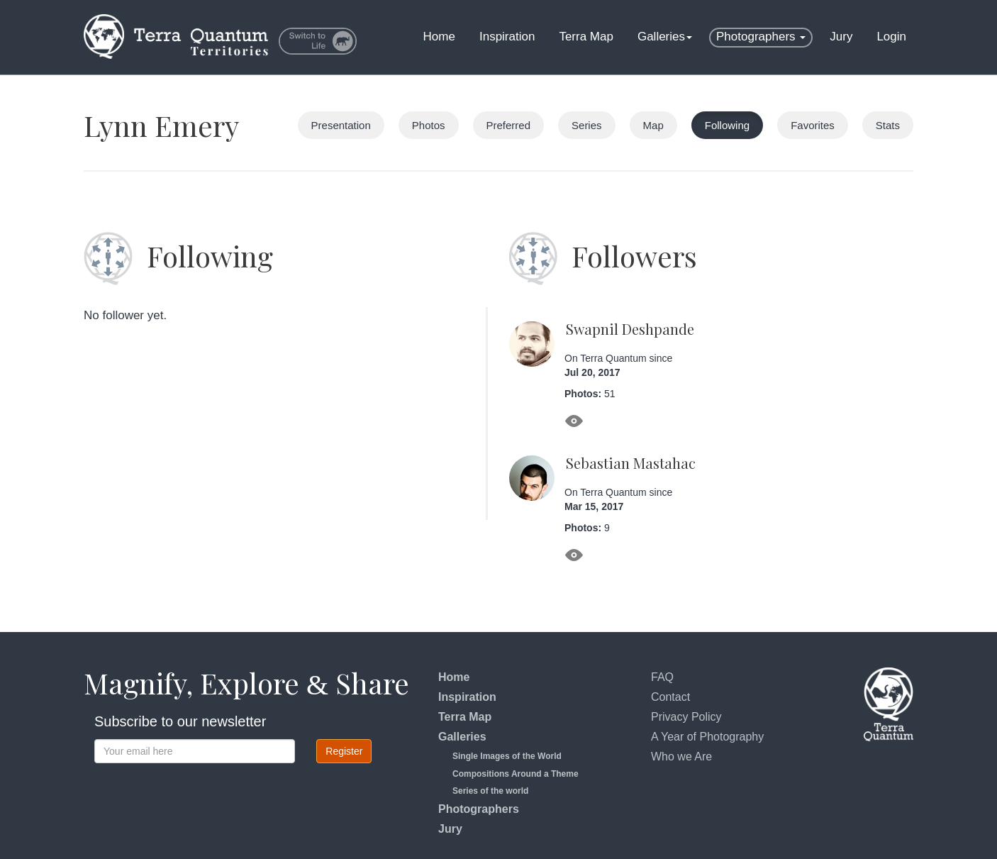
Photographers (761, 36)
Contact (670, 697)
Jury (841, 36)
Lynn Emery (161, 125)
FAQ (662, 677)
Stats (888, 125)
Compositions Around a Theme (515, 774)
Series (587, 125)
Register (343, 751)
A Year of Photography (707, 737)
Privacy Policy (686, 717)
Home (439, 36)
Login (891, 36)
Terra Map (586, 36)
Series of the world (490, 791)
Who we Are (681, 756)
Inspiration (507, 36)
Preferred (508, 125)
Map (653, 125)
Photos (428, 125)
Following (727, 125)
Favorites (813, 125)
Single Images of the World (507, 756)
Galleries (664, 36)
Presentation (341, 125)
